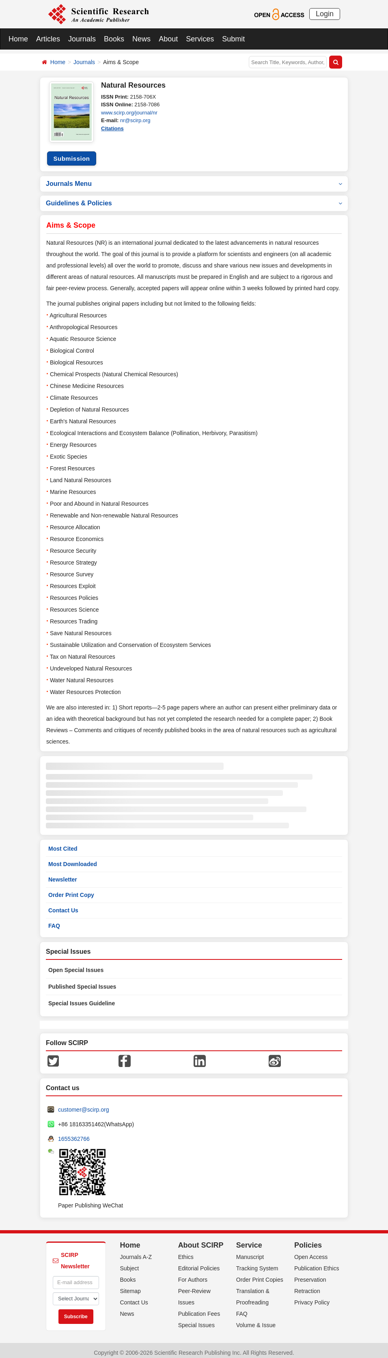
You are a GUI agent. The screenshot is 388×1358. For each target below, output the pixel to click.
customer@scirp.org (83, 1104)
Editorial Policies (199, 1264)
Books (114, 39)
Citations (112, 128)
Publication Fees (199, 1309)
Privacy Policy (312, 1298)
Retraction (307, 1286)
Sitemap (130, 1286)
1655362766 (74, 1134)
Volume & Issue (256, 1320)
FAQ (54, 921)
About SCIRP (201, 1240)
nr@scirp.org (135, 120)
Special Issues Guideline (81, 998)
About (168, 39)
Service (249, 1240)
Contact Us (63, 905)
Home (18, 39)
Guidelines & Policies (194, 198)
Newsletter (62, 874)
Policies (308, 1240)
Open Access (311, 1252)
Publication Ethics (316, 1264)
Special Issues (196, 1320)
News (141, 39)
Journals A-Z (136, 1252)
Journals (82, 39)
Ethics (186, 1252)
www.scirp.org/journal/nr (129, 113)
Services (200, 39)
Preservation (310, 1275)
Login (325, 14)
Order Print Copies (259, 1275)
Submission (71, 153)
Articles (48, 39)
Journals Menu (194, 178)
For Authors (192, 1275)
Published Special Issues (82, 982)
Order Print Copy (71, 890)
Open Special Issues (75, 965)
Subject (129, 1264)
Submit (233, 39)
